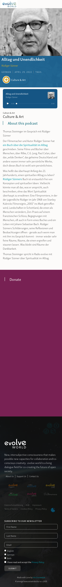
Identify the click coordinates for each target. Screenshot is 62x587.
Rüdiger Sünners (12, 179)
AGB (27, 504)
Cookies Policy (27, 508)
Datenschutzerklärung (13, 504)
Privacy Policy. (38, 562)
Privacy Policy (41, 508)
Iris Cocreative (39, 577)
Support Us (21, 476)
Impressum (37, 504)
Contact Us (34, 476)
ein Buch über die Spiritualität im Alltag (25, 145)
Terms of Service (11, 508)
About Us (10, 476)
